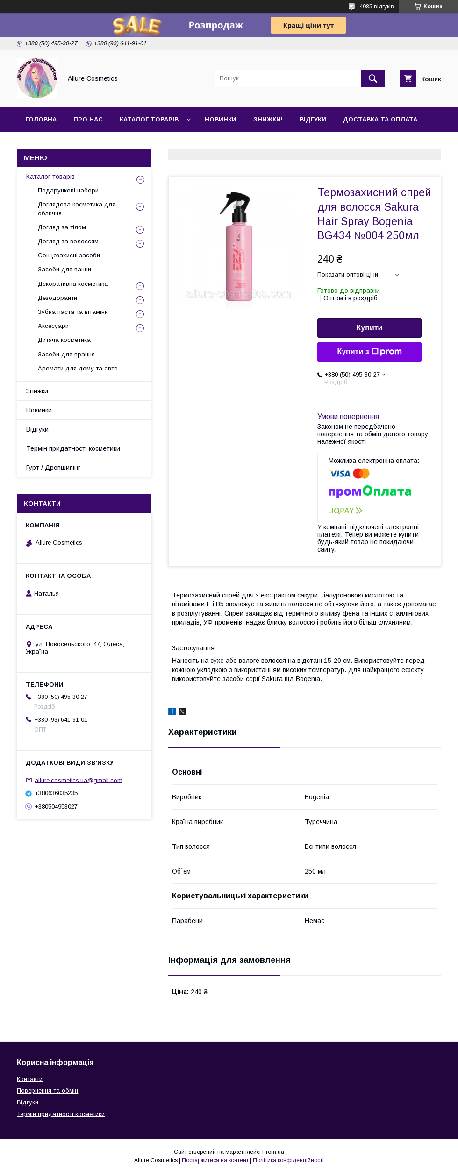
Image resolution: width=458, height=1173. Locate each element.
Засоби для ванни (64, 269)
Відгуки (313, 119)
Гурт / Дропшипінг (53, 467)
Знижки (37, 391)
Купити (370, 328)
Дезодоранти (57, 297)
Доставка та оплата (380, 119)
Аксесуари (53, 325)
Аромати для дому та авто (78, 368)
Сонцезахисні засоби (69, 255)
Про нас (88, 119)
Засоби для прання (66, 354)
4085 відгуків (376, 6)
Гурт (85, 143)
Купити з (369, 352)
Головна (41, 119)
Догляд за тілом (62, 227)
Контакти (42, 143)
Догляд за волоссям (68, 241)
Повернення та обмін (47, 1090)
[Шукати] (373, 78)
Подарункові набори (68, 190)
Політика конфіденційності (288, 1160)
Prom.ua (273, 1152)
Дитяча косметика (64, 339)
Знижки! (268, 119)
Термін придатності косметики (73, 448)
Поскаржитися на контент (215, 1160)
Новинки (220, 119)
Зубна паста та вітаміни (73, 311)
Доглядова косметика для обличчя (76, 208)
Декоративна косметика (73, 283)
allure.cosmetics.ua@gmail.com (78, 779)
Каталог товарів (149, 119)
